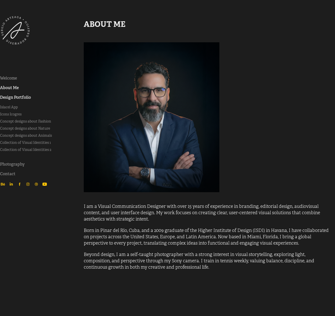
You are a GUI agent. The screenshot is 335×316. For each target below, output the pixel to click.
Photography (12, 164)
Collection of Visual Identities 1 (25, 142)
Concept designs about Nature (25, 128)
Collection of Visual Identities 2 (25, 149)
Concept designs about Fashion (25, 121)
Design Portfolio (15, 97)
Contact (7, 173)
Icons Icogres (11, 114)
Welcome (8, 78)
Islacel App (9, 107)
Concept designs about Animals (26, 135)
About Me (9, 87)
